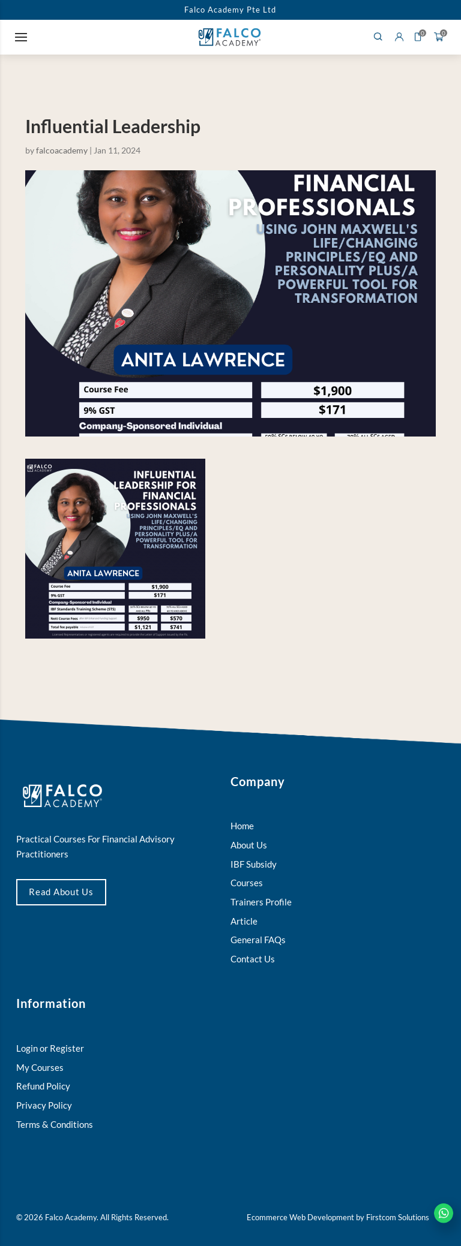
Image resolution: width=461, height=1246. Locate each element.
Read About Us (61, 892)
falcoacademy (62, 150)
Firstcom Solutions (397, 1217)
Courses (246, 883)
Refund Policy (43, 1086)
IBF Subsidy (253, 864)
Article (244, 921)
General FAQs (258, 940)
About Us (248, 845)
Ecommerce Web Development (300, 1217)
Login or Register (50, 1048)
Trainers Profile (261, 902)
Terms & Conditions (54, 1124)
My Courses (40, 1068)
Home (242, 826)
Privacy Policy (44, 1105)
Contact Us (252, 959)
